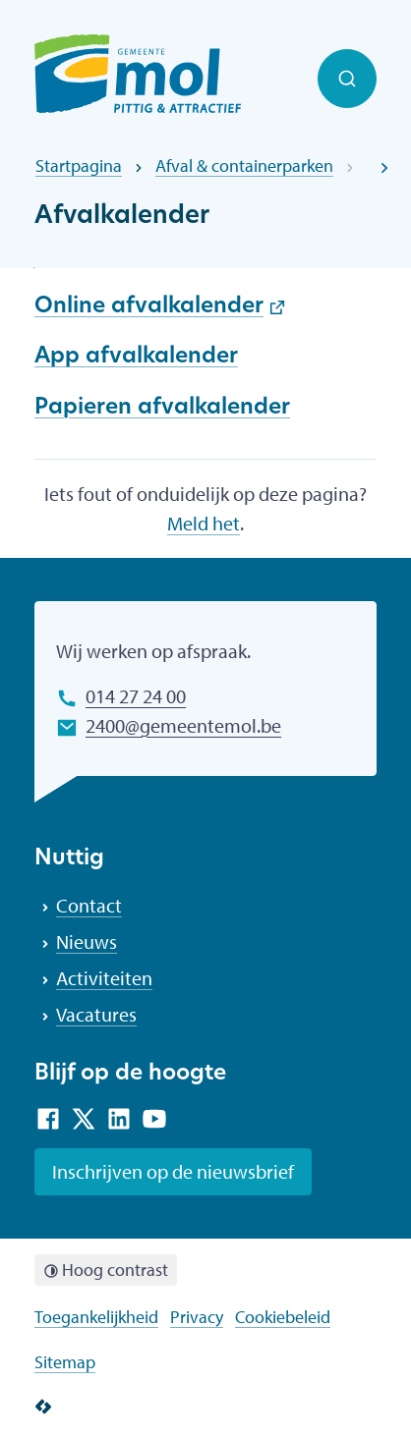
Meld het (203, 523)
